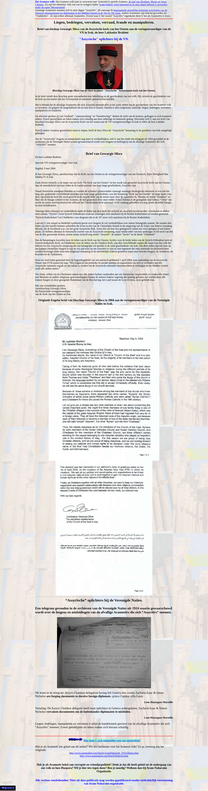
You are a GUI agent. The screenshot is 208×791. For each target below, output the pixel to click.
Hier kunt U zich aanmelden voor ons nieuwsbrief (112, 740)
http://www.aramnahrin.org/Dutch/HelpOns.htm (104, 756)
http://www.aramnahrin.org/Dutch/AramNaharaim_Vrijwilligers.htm (104, 753)
